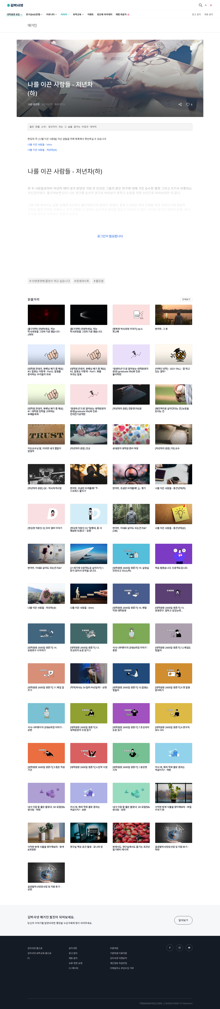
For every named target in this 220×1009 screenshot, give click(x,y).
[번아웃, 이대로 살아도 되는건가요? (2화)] (131, 520)
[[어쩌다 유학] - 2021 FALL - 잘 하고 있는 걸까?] (173, 361)
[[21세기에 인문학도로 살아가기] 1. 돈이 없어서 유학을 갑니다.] (88, 560)
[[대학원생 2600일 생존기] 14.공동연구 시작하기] (46, 640)
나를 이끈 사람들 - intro (40, 144)
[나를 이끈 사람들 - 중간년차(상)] (173, 520)
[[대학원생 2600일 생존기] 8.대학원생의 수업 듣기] (88, 719)
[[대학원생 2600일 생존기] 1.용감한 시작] (131, 759)
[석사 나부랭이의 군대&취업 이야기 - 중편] (131, 640)
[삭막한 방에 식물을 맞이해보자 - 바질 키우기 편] (173, 799)
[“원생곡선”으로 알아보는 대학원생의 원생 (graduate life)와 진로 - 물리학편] (131, 361)
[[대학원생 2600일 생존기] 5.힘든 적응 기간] (46, 759)
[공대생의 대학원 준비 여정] (131, 440)
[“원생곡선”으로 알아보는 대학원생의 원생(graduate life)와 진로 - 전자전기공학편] (88, 401)
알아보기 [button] (183, 920)
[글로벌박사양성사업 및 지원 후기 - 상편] (46, 879)
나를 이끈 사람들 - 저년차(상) (42, 149)
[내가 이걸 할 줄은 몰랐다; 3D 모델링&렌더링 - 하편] (46, 799)
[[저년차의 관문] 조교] (88, 440)
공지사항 (73, 948)
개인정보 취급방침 (118, 963)
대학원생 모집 (15, 14)
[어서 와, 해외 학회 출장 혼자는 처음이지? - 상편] (88, 799)
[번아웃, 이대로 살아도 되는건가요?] (46, 560)
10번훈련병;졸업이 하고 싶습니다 (50, 281)
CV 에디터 (73, 968)
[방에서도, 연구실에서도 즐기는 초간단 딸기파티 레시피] (131, 839)
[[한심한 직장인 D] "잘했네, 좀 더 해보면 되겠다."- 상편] (88, 520)
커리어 (65, 14)
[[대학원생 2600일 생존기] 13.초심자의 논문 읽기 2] (88, 640)
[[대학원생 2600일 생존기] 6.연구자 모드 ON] (173, 719)
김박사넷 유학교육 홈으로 (39, 953)
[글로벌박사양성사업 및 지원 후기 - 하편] (173, 839)
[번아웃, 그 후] (173, 321)
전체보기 (186, 299)
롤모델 (99, 281)
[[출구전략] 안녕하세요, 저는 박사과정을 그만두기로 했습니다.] (88, 321)
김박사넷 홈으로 (35, 948)
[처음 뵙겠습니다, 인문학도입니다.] (173, 560)
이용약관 (114, 948)
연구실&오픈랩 (34, 14)
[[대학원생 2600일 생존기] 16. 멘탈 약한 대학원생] (131, 600)
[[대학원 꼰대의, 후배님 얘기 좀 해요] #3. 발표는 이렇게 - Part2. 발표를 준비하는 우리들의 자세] (46, 361)
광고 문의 (196, 14)
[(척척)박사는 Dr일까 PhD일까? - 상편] (88, 679)
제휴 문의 (208, 14)
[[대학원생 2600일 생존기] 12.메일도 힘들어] (173, 640)
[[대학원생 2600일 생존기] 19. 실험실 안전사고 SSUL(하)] (131, 560)
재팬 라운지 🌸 (123, 14)
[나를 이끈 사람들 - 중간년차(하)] (173, 480)
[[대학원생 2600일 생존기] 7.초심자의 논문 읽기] (131, 719)
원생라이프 (82, 281)
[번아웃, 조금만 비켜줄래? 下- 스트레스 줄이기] (88, 480)
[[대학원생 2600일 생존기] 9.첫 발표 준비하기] (173, 679)
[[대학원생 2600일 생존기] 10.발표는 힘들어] (131, 679)
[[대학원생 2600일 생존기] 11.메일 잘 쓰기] (46, 679)
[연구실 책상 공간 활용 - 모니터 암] (88, 839)
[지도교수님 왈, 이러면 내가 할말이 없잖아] (46, 440)
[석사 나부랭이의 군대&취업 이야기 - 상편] (46, 719)
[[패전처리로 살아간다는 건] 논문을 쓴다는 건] (173, 401)
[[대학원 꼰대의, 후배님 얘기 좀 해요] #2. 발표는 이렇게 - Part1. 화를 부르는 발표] (88, 361)
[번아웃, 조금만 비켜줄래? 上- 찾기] (131, 480)
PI (29, 958)
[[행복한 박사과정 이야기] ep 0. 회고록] (131, 321)
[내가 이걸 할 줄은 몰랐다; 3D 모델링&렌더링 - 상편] (131, 799)
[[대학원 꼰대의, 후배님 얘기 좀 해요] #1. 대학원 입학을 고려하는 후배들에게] (46, 401)
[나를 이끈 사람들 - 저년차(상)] (46, 600)
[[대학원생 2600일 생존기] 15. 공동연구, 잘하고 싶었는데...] (173, 600)
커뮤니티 (51, 14)
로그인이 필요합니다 (110, 236)
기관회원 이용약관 (118, 953)
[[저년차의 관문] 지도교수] (173, 440)
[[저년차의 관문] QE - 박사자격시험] (46, 480)
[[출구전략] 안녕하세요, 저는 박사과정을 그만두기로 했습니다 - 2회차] (46, 321)
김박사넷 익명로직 (118, 958)
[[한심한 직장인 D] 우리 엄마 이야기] (46, 520)
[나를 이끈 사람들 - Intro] (88, 600)
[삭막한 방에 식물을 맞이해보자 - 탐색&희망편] (46, 839)
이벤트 (90, 14)
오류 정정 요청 (75, 963)
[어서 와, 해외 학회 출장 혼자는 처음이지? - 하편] (173, 759)
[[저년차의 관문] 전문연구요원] (131, 401)
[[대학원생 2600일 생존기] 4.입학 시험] (88, 759)
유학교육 (78, 14)
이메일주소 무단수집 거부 (122, 968)
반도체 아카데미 (104, 14)
